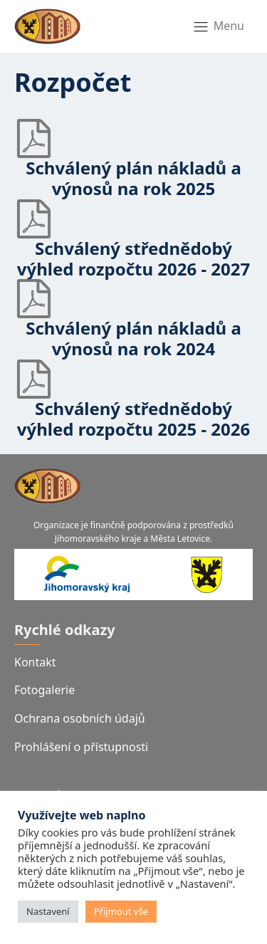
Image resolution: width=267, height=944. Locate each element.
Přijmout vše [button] (121, 911)
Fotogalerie (44, 690)
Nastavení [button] (48, 911)
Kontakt (35, 662)
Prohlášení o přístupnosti (81, 747)
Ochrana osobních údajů (79, 718)
